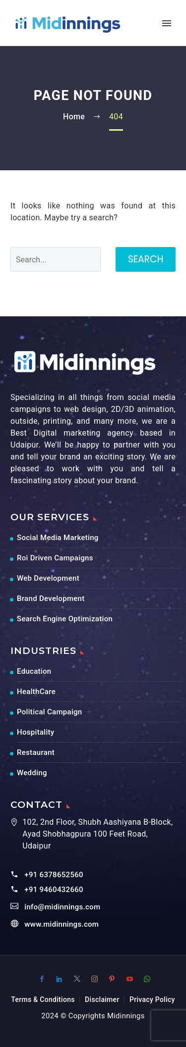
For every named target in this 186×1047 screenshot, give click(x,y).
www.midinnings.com (61, 924)
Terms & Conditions (43, 999)
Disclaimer (102, 999)
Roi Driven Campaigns (55, 557)
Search (145, 259)
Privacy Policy (152, 999)
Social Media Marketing (58, 537)
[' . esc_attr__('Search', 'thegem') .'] (55, 259)
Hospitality (36, 732)
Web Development (48, 578)
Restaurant (36, 752)
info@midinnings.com (62, 906)
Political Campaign (49, 711)
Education (34, 671)
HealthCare (36, 691)
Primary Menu (166, 23)
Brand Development (51, 598)
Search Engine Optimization (65, 618)
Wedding (32, 772)
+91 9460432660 (53, 889)
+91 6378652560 (53, 874)
